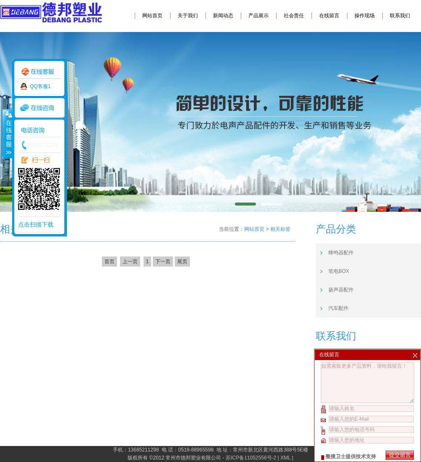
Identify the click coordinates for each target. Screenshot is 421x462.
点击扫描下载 (35, 224)
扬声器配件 (341, 290)
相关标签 (280, 229)
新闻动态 (223, 16)
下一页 (163, 261)
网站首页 (152, 16)
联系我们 (400, 16)
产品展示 (258, 16)
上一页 (130, 261)
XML (285, 458)
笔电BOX (338, 271)
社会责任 (294, 16)
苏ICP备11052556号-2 (251, 458)
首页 (109, 261)
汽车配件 (338, 308)
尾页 (182, 261)
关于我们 (188, 16)
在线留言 (329, 16)
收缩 (7, 133)
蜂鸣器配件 (341, 253)
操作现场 (364, 16)
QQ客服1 (40, 86)
